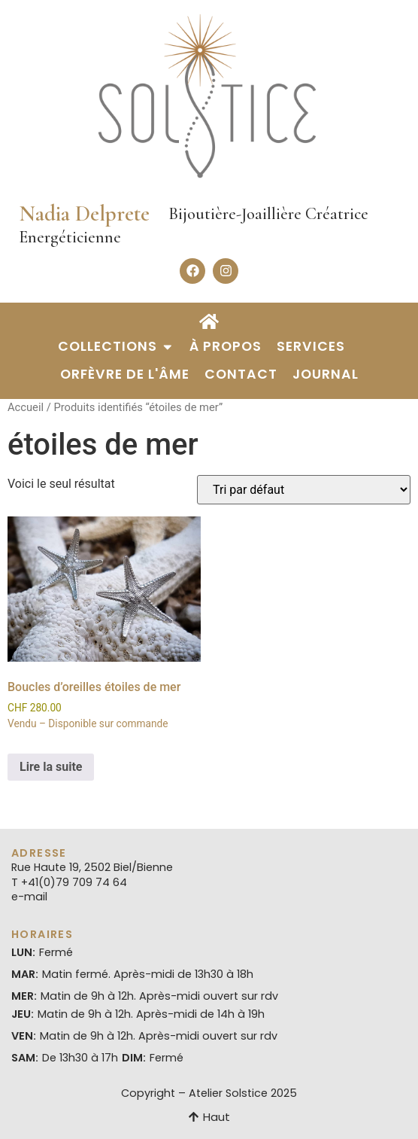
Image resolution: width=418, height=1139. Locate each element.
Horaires (42, 934)
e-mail (29, 896)
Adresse (39, 852)
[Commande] (303, 489)
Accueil (26, 407)
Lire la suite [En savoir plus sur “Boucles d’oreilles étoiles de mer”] (51, 767)
